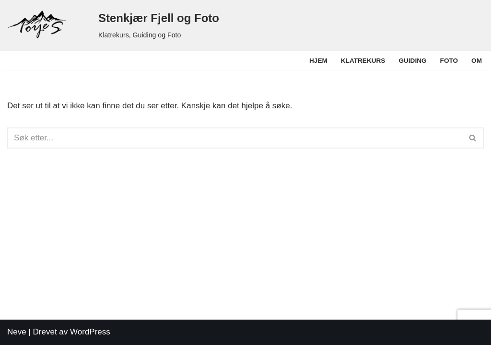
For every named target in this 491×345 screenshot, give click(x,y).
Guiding (412, 60)
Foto (449, 60)
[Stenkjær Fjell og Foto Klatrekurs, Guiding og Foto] (113, 25)
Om (476, 60)
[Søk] (234, 138)
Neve (16, 331)
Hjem (318, 60)
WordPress (90, 331)
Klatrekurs (363, 60)
